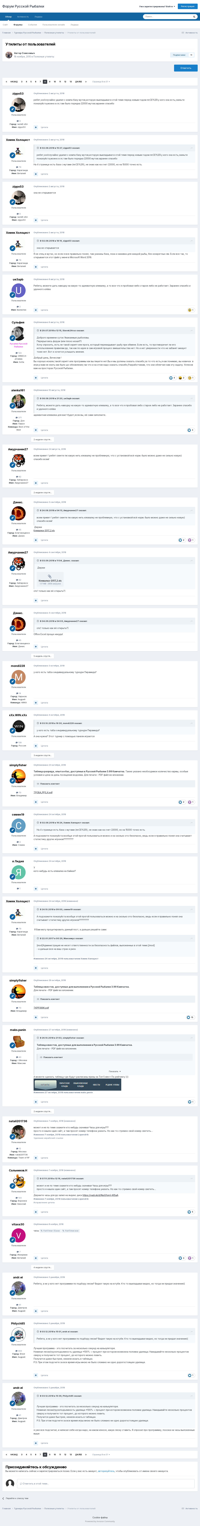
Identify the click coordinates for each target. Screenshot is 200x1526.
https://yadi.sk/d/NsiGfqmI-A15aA (100, 1195)
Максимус (69, 938)
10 (55, 81)
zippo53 (18, 93)
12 (65, 81)
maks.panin (18, 1030)
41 (18, 1304)
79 (18, 167)
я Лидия (18, 861)
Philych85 (18, 1323)
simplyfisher (18, 765)
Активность (23, 16)
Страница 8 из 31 (101, 81)
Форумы (17, 24)
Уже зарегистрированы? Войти (157, 6)
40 (18, 1057)
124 (19, 353)
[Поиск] (159, 16)
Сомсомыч (28, 53)
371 (19, 417)
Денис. (18, 502)
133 (19, 1197)
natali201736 (18, 1121)
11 (60, 81)
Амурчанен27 (18, 449)
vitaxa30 (18, 1224)
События (32, 24)
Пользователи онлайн (53, 24)
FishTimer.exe (71, 1230)
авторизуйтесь (106, 1471)
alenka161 (18, 390)
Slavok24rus (69, 330)
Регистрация (187, 6)
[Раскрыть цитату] (38, 148)
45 (18, 529)
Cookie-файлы (100, 1517)
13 (71, 81)
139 (19, 742)
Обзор (8, 18)
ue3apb (18, 279)
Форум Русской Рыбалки (23, 6)
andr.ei (18, 1277)
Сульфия (18, 322)
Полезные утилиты (43, 56)
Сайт (5, 24)
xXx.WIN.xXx (18, 715)
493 (18, 1351)
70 (18, 792)
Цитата (44, 127)
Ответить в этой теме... (34, 1483)
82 (18, 476)
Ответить (185, 68)
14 (18, 693)
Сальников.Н (18, 1170)
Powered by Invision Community (100, 1521)
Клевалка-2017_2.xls (44, 530)
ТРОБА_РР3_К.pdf (43, 792)
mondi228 (18, 665)
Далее (78, 81)
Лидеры (74, 24)
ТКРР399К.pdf (41, 1007)
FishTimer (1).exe (51, 1230)
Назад (14, 81)
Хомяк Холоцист (18, 139)
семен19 (18, 814)
